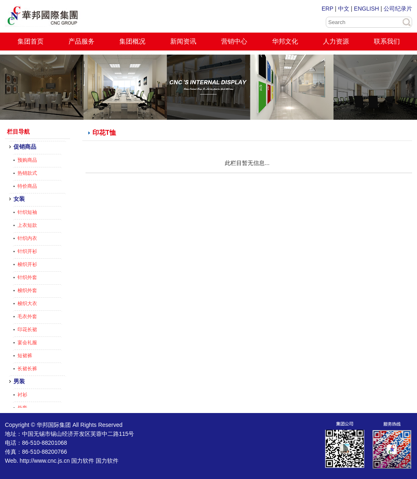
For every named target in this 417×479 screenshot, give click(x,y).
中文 (343, 8)
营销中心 (234, 41)
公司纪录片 (398, 8)
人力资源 (336, 41)
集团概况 (132, 41)
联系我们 (387, 41)
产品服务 (81, 41)
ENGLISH (366, 8)
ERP (328, 8)
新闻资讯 (183, 41)
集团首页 (31, 41)
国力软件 (82, 460)
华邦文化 (285, 41)
